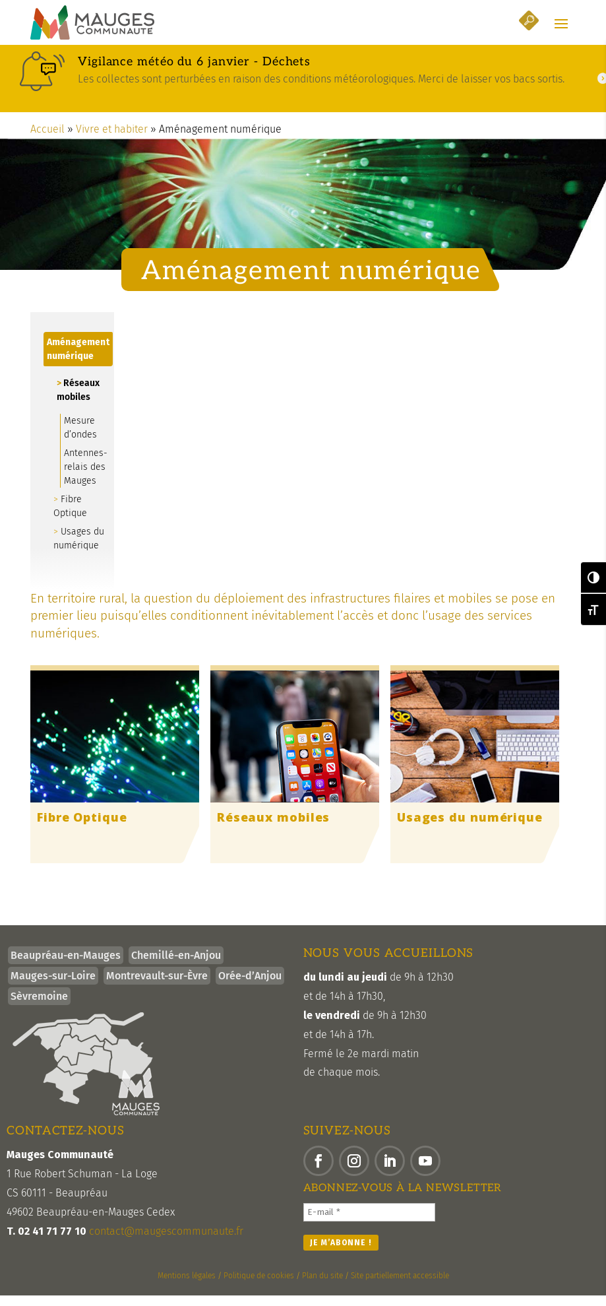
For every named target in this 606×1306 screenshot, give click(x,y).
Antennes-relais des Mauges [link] (85, 477)
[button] (561, 23)
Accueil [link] (47, 139)
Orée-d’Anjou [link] (250, 987)
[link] (92, 23)
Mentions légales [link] (187, 1286)
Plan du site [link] (322, 1286)
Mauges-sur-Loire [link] (53, 987)
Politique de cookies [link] (259, 1286)
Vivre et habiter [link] (112, 139)
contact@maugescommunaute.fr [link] (166, 1241)
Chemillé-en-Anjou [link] (176, 966)
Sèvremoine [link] (39, 1007)
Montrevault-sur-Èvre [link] (157, 987)
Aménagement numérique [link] (78, 359)
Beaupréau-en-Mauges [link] (66, 966)
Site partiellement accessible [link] (400, 1286)
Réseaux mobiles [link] (78, 400)
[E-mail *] (369, 1223)
